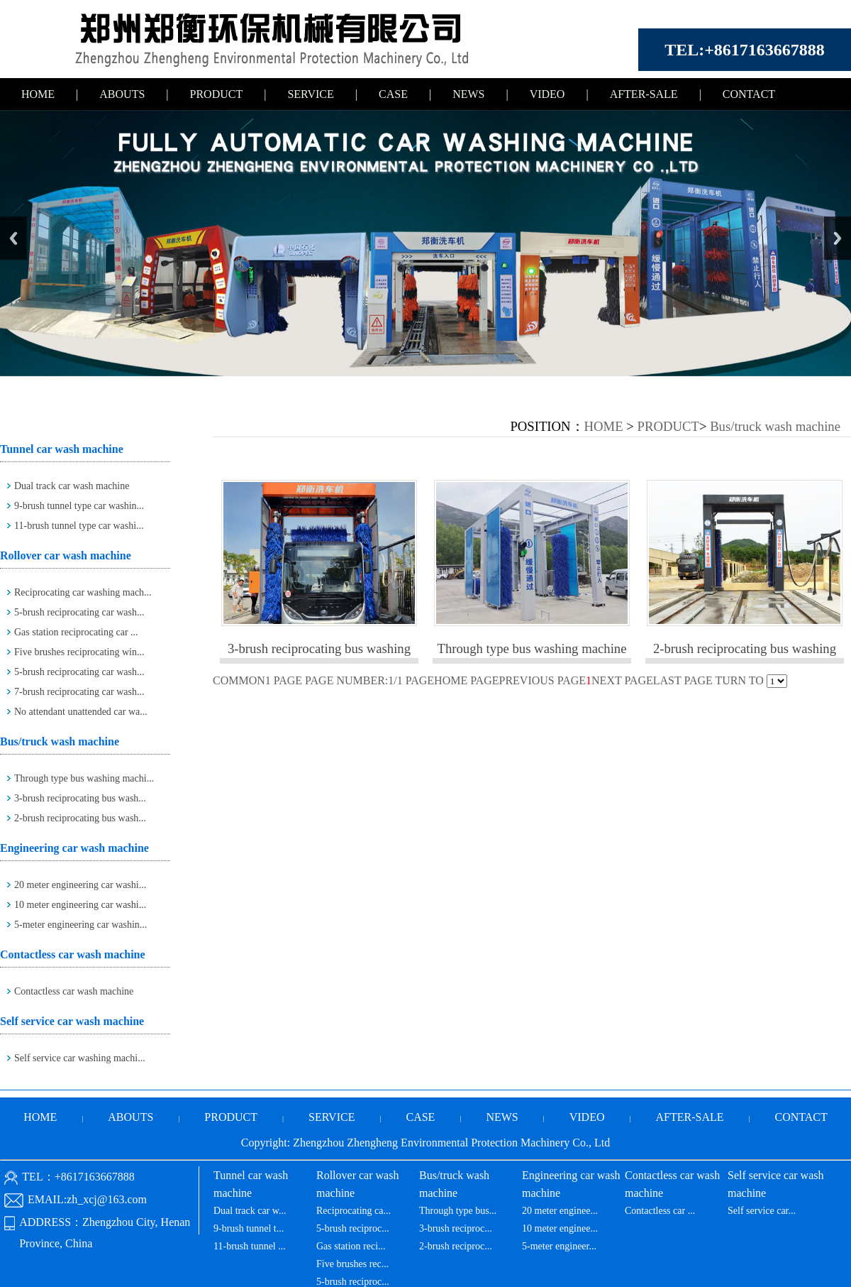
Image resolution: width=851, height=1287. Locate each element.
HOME (38, 94)
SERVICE (310, 94)
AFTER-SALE (644, 94)
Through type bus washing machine (532, 648)
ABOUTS (122, 94)
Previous (13, 238)
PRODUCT (216, 94)
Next (837, 238)
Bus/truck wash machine (775, 426)
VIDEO (547, 94)
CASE (393, 94)
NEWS (468, 94)
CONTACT (749, 94)
